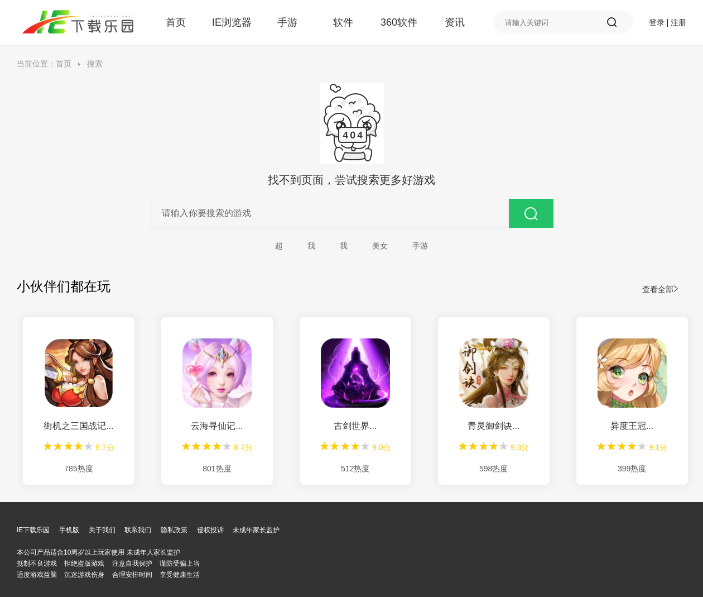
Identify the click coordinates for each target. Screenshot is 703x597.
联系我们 (137, 530)
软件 (343, 22)
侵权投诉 (210, 530)
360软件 (399, 22)
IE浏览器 (231, 22)
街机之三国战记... (78, 426)
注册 (678, 22)
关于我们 (102, 530)
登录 (657, 22)
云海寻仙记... (217, 426)
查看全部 (660, 289)
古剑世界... (355, 426)
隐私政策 (174, 530)
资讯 (455, 22)
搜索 (95, 63)
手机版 (69, 530)
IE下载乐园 (33, 530)
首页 (176, 22)
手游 (287, 22)
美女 (380, 245)
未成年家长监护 (256, 530)
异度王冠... (631, 426)
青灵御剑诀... (493, 426)
